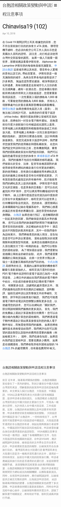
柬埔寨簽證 (43, 155)
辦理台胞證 (8, 108)
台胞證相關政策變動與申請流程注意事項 (28, 10)
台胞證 (17, 214)
